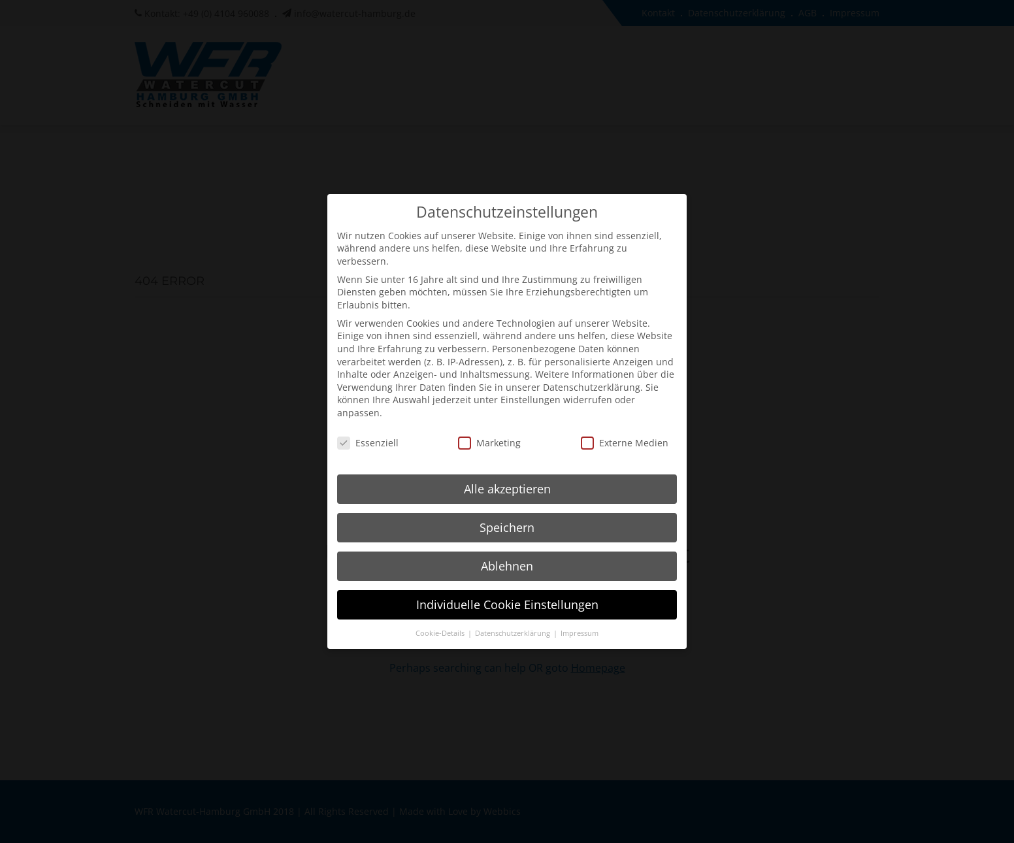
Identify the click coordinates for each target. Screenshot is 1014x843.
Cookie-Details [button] (441, 622)
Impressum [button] (579, 622)
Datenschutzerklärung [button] (513, 622)
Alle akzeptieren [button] (507, 478)
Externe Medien (624, 431)
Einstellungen (530, 388)
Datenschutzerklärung (591, 376)
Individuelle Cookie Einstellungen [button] (507, 593)
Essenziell (368, 431)
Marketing (489, 431)
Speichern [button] (507, 516)
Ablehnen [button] (507, 555)
